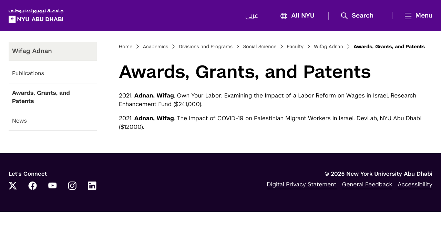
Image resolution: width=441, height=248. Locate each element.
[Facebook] (32, 186)
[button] (359, 16)
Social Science (259, 47)
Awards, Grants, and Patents (41, 97)
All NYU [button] (295, 16)
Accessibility (415, 184)
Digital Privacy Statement (301, 184)
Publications (28, 73)
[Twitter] (12, 186)
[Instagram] (72, 186)
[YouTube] (52, 186)
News (19, 120)
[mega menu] (416, 15)
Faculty (295, 47)
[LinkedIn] (92, 186)
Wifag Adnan (328, 47)
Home (126, 47)
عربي (251, 16)
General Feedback (367, 184)
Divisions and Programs (206, 47)
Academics (155, 47)
